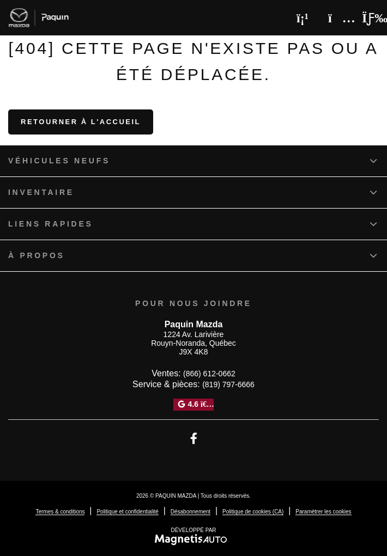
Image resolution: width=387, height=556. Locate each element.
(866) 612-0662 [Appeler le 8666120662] (209, 373)
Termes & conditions (59, 512)
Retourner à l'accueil (81, 122)
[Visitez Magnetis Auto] (194, 539)
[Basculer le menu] (365, 18)
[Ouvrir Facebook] (194, 438)
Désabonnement (190, 512)
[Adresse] (336, 18)
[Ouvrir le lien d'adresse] (193, 343)
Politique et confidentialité (127, 512)
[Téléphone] (302, 18)
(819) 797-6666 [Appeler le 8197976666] (228, 384)
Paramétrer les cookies (323, 512)
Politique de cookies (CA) (252, 512)
